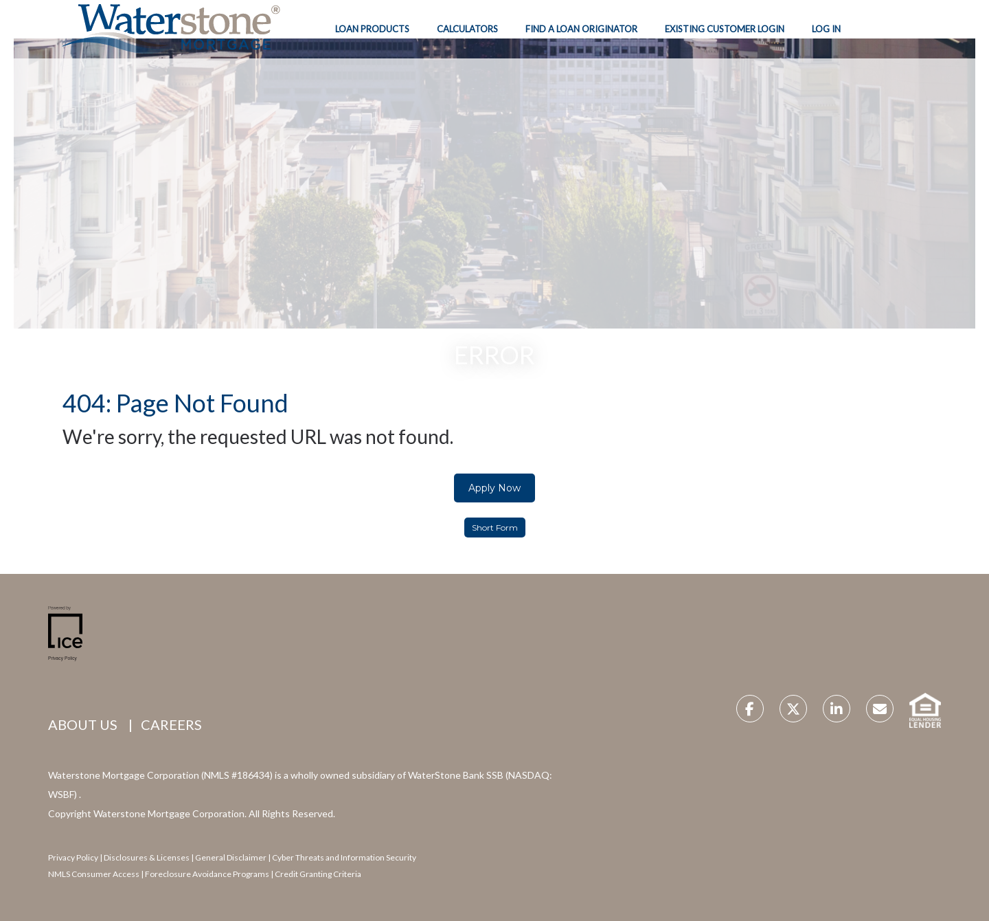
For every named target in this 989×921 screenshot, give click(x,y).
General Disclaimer (231, 857)
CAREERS (171, 724)
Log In (826, 28)
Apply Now (494, 488)
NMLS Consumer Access (93, 874)
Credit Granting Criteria (318, 874)
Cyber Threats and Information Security (344, 857)
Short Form (495, 527)
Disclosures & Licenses (147, 857)
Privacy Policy (73, 857)
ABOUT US (82, 724)
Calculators (467, 28)
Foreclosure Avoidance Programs (206, 874)
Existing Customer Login (724, 28)
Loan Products (372, 28)
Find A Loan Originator (581, 28)
